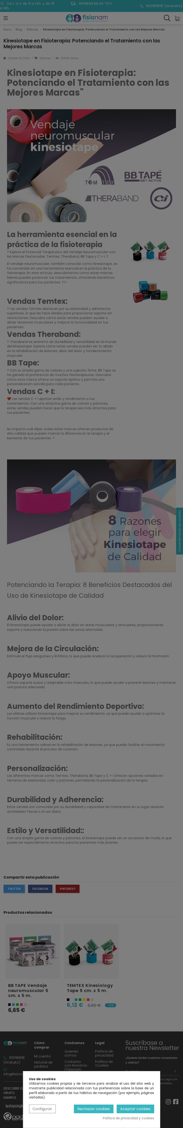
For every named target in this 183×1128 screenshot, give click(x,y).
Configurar (42, 1109)
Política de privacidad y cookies (128, 1118)
